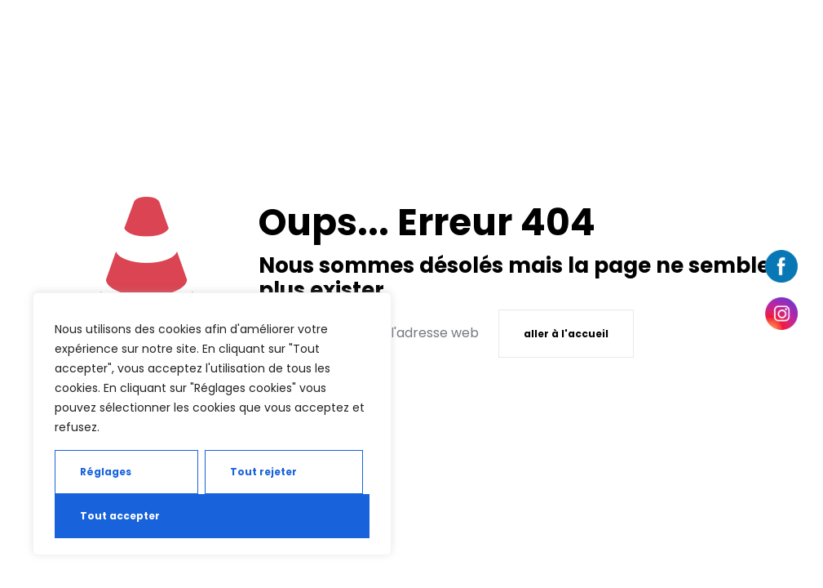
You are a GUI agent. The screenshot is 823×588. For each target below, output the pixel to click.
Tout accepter (120, 516)
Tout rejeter (263, 472)
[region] (212, 423)
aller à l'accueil (566, 334)
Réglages (105, 472)
